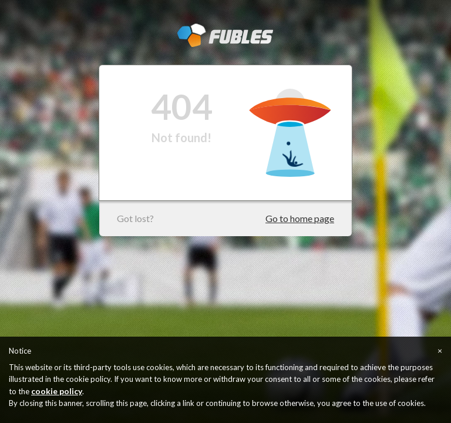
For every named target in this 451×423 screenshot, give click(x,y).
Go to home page (299, 218)
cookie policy (56, 391)
